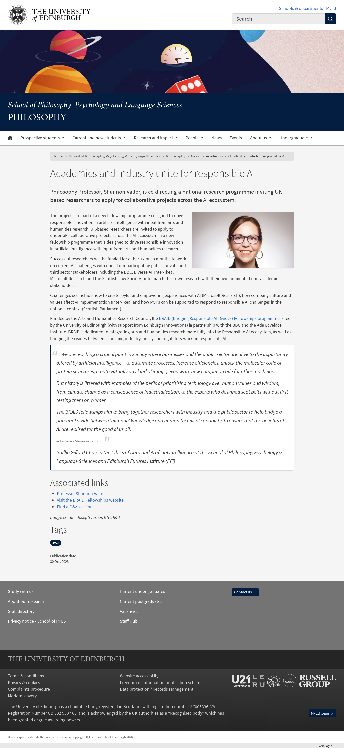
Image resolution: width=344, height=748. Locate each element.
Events (236, 138)
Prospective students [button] (40, 138)
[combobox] (278, 19)
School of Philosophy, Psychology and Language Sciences (95, 105)
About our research (26, 601)
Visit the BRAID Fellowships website (90, 500)
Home (58, 156)
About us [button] (259, 138)
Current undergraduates (142, 591)
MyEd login (322, 713)
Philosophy (175, 156)
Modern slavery (22, 696)
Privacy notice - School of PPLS (37, 621)
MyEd (331, 8)
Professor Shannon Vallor (81, 493)
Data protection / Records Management (156, 689)
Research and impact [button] (154, 138)
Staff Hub (129, 621)
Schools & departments (301, 8)
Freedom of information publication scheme (161, 682)
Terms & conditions (26, 676)
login (327, 746)
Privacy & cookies (24, 682)
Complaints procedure (29, 689)
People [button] (193, 138)
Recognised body (186, 713)
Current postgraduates (141, 601)
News (216, 138)
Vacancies (129, 611)
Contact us (245, 592)
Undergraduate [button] (294, 138)
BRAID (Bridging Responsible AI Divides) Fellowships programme (219, 318)
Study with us (21, 591)
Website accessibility (139, 676)
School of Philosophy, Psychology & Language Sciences (114, 156)
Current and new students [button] (97, 138)
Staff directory (21, 611)
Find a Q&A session (75, 507)
